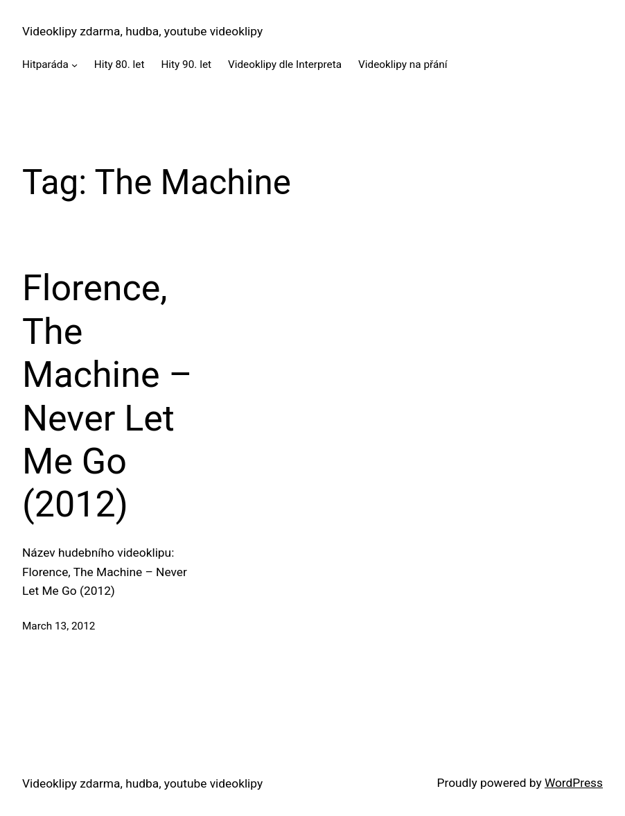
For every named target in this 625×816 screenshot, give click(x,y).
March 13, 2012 (58, 626)
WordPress (574, 783)
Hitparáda (45, 64)
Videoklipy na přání (402, 64)
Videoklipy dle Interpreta (285, 64)
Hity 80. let (119, 64)
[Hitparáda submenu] (74, 65)
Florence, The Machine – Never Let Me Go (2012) (107, 396)
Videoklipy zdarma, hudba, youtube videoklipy (142, 31)
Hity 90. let (186, 64)
